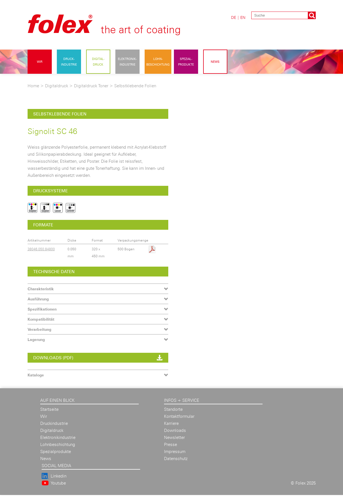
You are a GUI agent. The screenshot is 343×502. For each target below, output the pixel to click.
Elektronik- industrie (127, 61)
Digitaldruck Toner (91, 85)
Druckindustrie (54, 423)
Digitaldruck (56, 85)
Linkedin (58, 476)
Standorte (173, 409)
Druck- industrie (69, 61)
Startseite (49, 409)
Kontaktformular (179, 416)
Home (33, 85)
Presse (170, 444)
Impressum (174, 451)
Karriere (171, 423)
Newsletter (174, 437)
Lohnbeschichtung (57, 444)
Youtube (58, 483)
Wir (39, 62)
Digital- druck (98, 61)
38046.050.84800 (41, 249)
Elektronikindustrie (57, 437)
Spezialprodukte (55, 451)
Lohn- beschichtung (158, 61)
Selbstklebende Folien (135, 85)
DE (233, 17)
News (215, 62)
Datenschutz (176, 458)
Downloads (175, 430)
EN (242, 17)
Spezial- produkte (186, 61)
